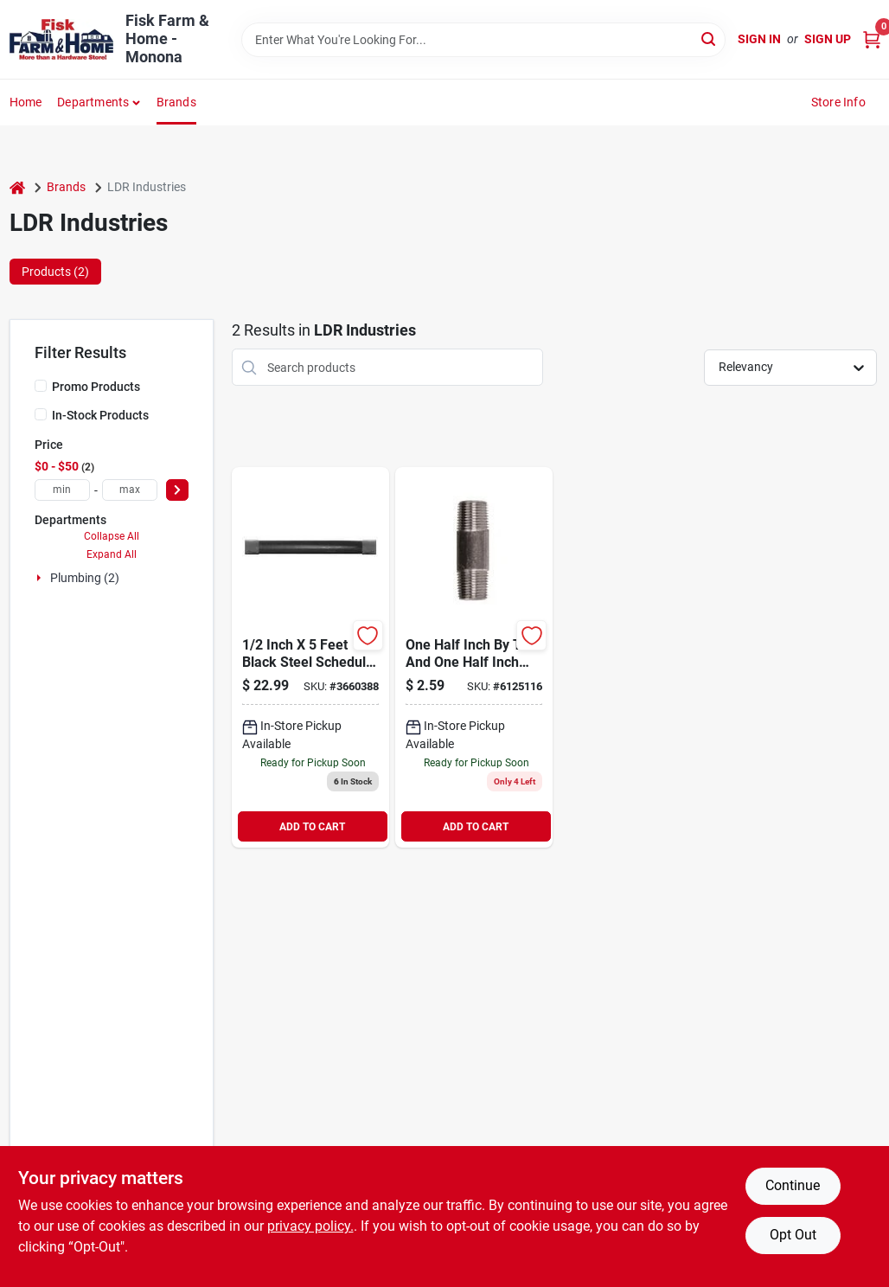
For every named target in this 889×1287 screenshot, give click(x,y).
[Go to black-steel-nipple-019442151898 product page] (474, 657)
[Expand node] (40, 577)
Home (26, 102)
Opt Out (793, 1234)
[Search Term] (483, 39)
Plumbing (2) (84, 578)
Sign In (759, 39)
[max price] (129, 490)
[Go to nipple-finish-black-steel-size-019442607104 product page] (310, 657)
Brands (176, 102)
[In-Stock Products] (41, 414)
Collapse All (111, 536)
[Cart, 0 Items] (871, 39)
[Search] (709, 38)
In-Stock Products (100, 415)
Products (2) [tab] (55, 272)
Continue (792, 1185)
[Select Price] (177, 490)
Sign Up (827, 39)
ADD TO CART (312, 827)
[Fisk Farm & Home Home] (61, 39)
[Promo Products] (41, 386)
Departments (93, 102)
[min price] (62, 490)
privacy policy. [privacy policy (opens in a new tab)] (310, 1226)
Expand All (111, 554)
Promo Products (96, 386)
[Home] (17, 187)
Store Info (838, 102)
